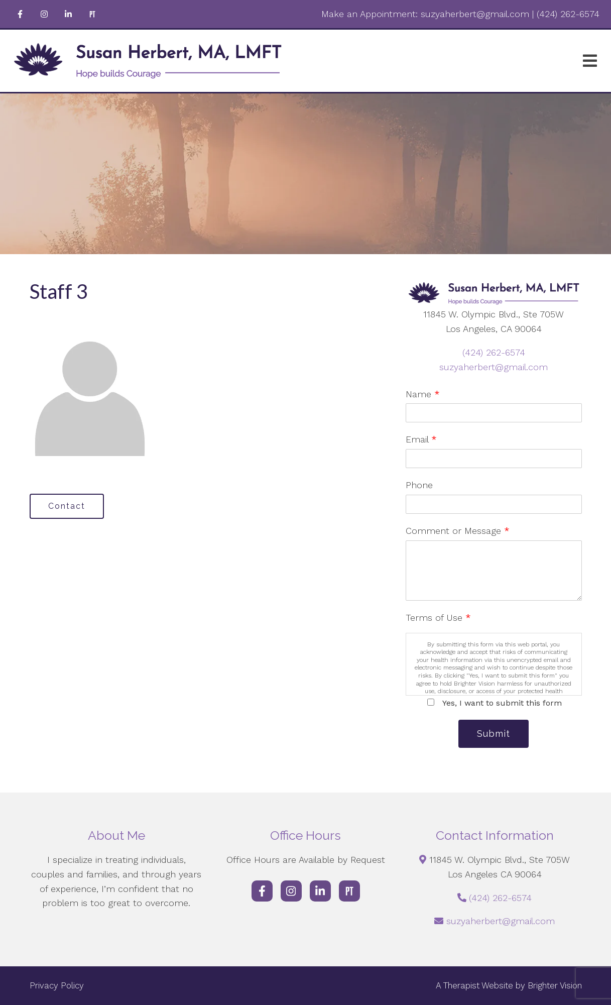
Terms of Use (438, 617)
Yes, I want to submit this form (502, 703)
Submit (493, 733)
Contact (66, 506)
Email (421, 439)
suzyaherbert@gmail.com (493, 367)
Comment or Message (458, 530)
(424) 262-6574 (493, 352)
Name (423, 394)
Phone (419, 485)
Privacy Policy (57, 985)
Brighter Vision (555, 985)
